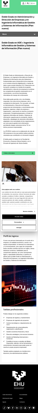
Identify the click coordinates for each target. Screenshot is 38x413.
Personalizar (19, 222)
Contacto (22, 402)
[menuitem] (33, 3)
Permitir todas (19, 216)
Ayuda (4, 402)
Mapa (21, 398)
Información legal (7, 398)
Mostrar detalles (28, 211)
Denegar (18, 227)
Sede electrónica (7, 394)
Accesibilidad (23, 394)
